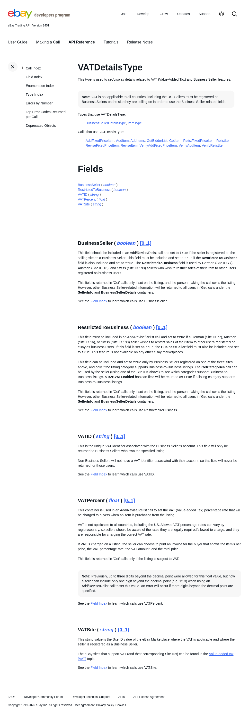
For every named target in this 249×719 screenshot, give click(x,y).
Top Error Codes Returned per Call (45, 114)
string (94, 194)
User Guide (17, 42)
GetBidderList (157, 141)
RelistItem (223, 141)
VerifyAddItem (189, 145)
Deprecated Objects (41, 125)
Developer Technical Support (90, 697)
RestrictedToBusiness (94, 190)
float (102, 199)
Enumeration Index (40, 86)
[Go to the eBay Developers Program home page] (39, 17)
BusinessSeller (89, 185)
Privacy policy (105, 705)
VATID (82, 194)
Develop (143, 14)
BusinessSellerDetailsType (106, 123)
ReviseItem (129, 145)
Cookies (121, 705)
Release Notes (140, 42)
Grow (164, 14)
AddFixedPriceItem (100, 141)
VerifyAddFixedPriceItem (158, 145)
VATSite (84, 204)
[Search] (234, 14)
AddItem (122, 141)
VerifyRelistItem (213, 145)
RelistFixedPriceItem (198, 141)
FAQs (11, 697)
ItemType (135, 123)
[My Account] (221, 14)
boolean (109, 185)
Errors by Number (39, 103)
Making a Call (48, 42)
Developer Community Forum (43, 697)
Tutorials (111, 42)
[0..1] (145, 243)
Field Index (34, 77)
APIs (121, 697)
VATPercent (87, 199)
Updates (183, 14)
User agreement (84, 705)
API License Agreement (148, 697)
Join (124, 14)
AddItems (137, 141)
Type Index (34, 94)
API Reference (82, 42)
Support (205, 14)
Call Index (33, 68)
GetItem (175, 141)
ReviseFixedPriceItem (102, 145)
